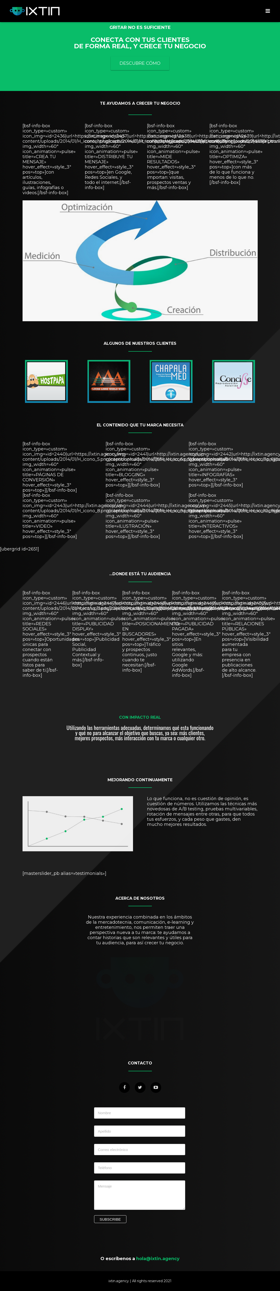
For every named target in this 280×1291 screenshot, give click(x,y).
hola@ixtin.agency (158, 1258)
